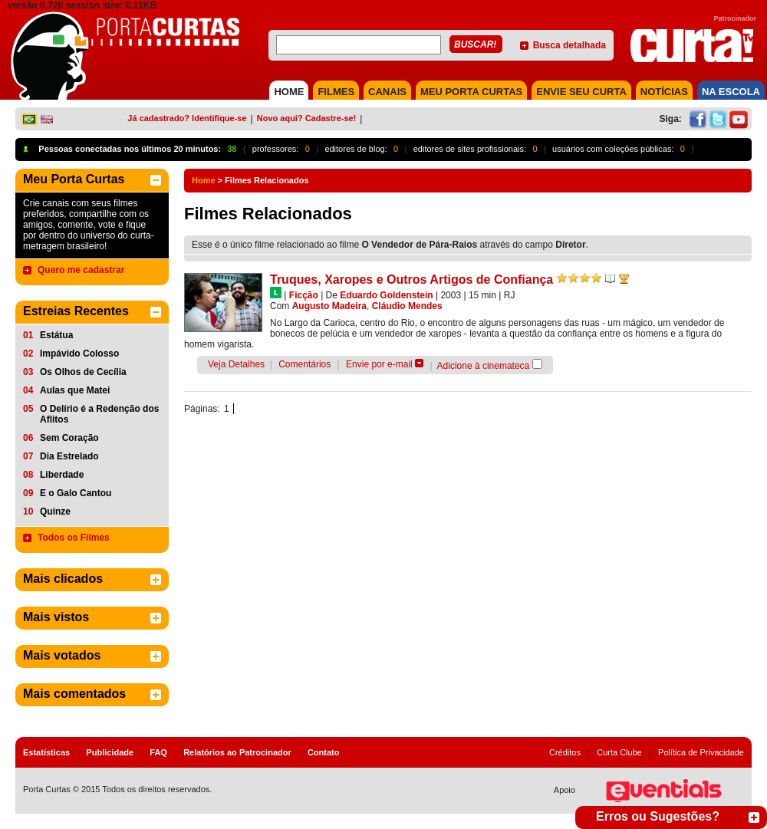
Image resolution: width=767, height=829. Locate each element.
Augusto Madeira (329, 306)
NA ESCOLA (731, 91)
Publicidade (109, 752)
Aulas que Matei (75, 390)
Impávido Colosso (79, 353)
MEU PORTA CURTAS (471, 91)
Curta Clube (619, 752)
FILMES (336, 91)
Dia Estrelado (69, 456)
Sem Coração (69, 438)
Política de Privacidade (701, 752)
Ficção (303, 295)
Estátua (56, 335)
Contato (324, 752)
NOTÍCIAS (664, 91)
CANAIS (387, 91)
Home (204, 180)
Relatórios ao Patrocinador (237, 752)
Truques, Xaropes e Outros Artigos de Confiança (411, 279)
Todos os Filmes (74, 537)
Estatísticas (46, 752)
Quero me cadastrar (81, 270)
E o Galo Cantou (75, 493)
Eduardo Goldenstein (386, 295)
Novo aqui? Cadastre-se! (307, 118)
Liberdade (62, 474)
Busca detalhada (569, 45)
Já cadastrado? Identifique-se (186, 118)
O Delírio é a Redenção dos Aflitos (99, 414)
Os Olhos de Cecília (83, 372)
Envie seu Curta (581, 91)
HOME (289, 91)
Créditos (565, 752)
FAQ (158, 752)
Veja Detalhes (236, 364)
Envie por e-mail (379, 364)
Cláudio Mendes (407, 306)
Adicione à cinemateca (483, 365)
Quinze (55, 511)
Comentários (304, 364)
